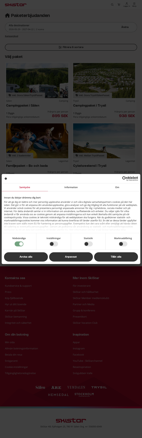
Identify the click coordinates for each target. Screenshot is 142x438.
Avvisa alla (26, 257)
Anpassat (71, 257)
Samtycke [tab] (24, 187)
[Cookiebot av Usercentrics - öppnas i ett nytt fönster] (124, 178)
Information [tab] (71, 187)
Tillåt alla (116, 257)
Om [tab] (117, 187)
